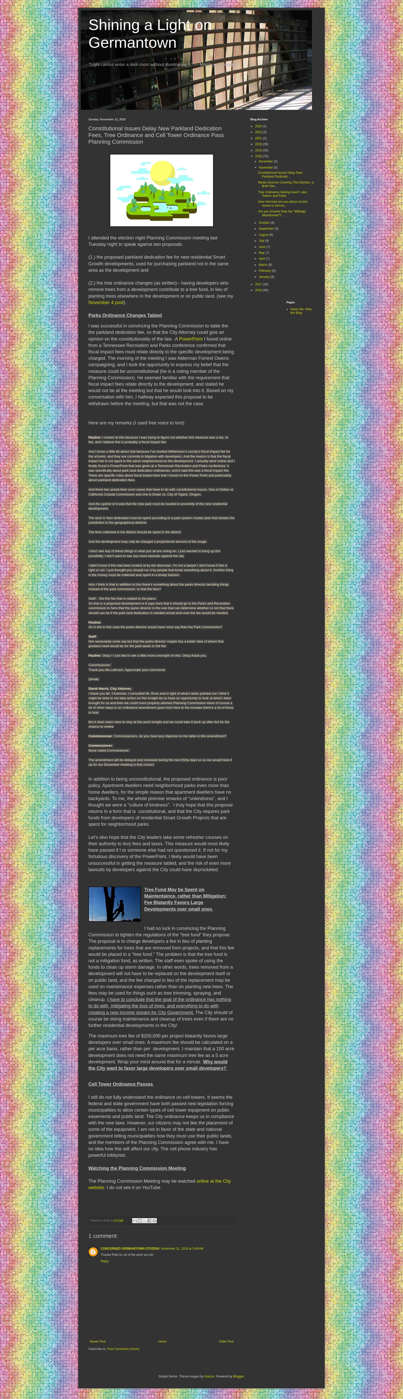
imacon (209, 1376)
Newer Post (98, 1341)
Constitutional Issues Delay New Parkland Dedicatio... (280, 174)
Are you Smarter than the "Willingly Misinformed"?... (282, 213)
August (264, 235)
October (265, 223)
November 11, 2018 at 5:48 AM (182, 1248)
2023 (259, 132)
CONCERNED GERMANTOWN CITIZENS (130, 1248)
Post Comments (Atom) (123, 1349)
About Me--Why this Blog (301, 311)
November (266, 167)
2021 (259, 138)
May (262, 253)
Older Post (226, 1341)
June (262, 247)
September (267, 228)
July (262, 240)
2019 (259, 150)
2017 (259, 284)
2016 (259, 290)
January (265, 277)
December (266, 161)
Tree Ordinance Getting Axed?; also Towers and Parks (282, 194)
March (263, 265)
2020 (259, 144)
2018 (259, 156)
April (262, 258)
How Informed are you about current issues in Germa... (282, 203)
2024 (259, 126)
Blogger (238, 1376)
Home (162, 1341)
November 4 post (106, 302)
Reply (105, 1261)
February (265, 271)
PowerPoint (191, 339)
